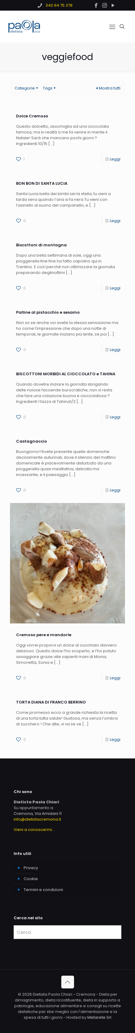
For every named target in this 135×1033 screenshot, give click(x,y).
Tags (49, 88)
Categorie (27, 88)
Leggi (115, 159)
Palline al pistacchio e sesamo (48, 312)
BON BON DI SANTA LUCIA (41, 183)
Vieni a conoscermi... (34, 829)
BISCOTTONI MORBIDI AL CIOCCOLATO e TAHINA (65, 374)
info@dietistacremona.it (37, 819)
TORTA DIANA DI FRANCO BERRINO (51, 702)
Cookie (31, 879)
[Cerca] (67, 932)
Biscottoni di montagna (41, 245)
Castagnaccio (31, 441)
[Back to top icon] (67, 982)
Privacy (31, 868)
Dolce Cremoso (32, 116)
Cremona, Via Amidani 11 (38, 813)
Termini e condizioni (43, 890)
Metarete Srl (99, 1017)
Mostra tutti (107, 88)
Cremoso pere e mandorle (43, 635)
